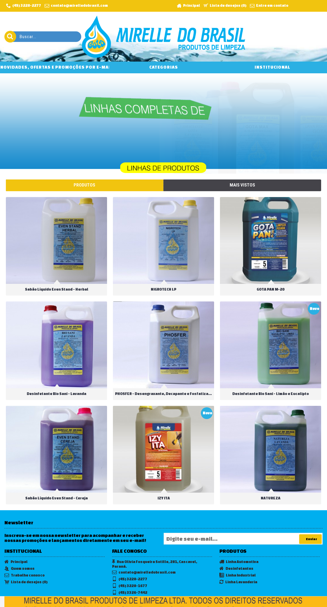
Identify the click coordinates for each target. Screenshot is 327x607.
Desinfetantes (236, 547)
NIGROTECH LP (155, 289)
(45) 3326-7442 (129, 571)
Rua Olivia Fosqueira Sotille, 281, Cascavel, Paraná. (154, 542)
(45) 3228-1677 (129, 564)
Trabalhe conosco (24, 554)
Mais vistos (242, 185)
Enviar (310, 518)
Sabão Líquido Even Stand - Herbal (56, 289)
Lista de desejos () (26, 561)
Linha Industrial (237, 554)
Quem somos (19, 547)
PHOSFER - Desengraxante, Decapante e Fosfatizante (159, 389)
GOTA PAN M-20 (260, 289)
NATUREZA (260, 489)
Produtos (84, 185)
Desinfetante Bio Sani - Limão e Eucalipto (260, 389)
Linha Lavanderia (238, 561)
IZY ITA (158, 489)
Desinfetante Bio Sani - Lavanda (56, 389)
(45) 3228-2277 (129, 558)
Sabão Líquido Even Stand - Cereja (56, 489)
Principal (16, 540)
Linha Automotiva (238, 540)
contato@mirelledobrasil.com (144, 551)
